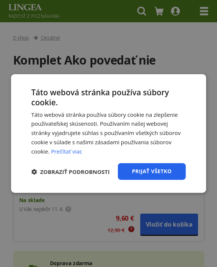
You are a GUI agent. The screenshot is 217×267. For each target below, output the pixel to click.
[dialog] (108, 133)
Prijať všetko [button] (152, 171)
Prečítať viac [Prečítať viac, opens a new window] (66, 151)
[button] (70, 171)
